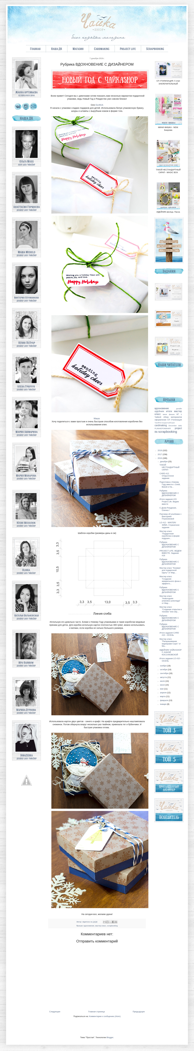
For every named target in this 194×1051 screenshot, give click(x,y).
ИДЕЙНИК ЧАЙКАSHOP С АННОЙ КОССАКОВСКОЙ (170, 652)
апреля (163, 692)
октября (164, 669)
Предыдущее (139, 1011)
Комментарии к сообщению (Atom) (105, 1016)
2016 (160, 458)
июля (162, 681)
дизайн (179, 408)
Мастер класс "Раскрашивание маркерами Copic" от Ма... (170, 642)
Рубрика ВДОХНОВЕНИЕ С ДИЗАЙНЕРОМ (169, 493)
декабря (164, 461)
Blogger (110, 1037)
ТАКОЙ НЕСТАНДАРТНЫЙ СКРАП (169, 467)
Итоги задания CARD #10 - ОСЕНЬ (169, 634)
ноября (163, 666)
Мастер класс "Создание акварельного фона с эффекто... (170, 580)
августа (163, 677)
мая (162, 689)
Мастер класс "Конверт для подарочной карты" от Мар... (170, 570)
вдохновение (89, 926)
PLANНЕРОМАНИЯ (163, 428)
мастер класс (100, 926)
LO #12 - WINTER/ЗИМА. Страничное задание (169, 524)
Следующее (54, 1011)
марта (163, 696)
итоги (169, 411)
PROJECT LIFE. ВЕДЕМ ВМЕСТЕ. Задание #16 (170, 553)
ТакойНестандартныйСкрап (165, 423)
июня (162, 685)
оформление (160, 420)
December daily (175, 426)
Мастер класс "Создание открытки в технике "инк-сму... (170, 609)
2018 (160, 450)
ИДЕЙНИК (159, 411)
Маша (97, 418)
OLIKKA (99, 105)
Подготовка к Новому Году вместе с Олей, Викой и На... (169, 484)
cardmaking (161, 425)
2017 (160, 454)
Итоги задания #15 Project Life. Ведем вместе (169, 501)
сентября (164, 673)
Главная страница (96, 1011)
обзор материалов (172, 417)
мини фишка (169, 414)
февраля (164, 700)
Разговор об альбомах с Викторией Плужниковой (170, 516)
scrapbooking (112, 926)
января (163, 704)
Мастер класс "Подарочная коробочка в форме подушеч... (169, 534)
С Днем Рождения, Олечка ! (168, 509)
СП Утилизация (174, 420)
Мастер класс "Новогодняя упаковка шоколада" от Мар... (169, 599)
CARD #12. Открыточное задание (166, 475)
